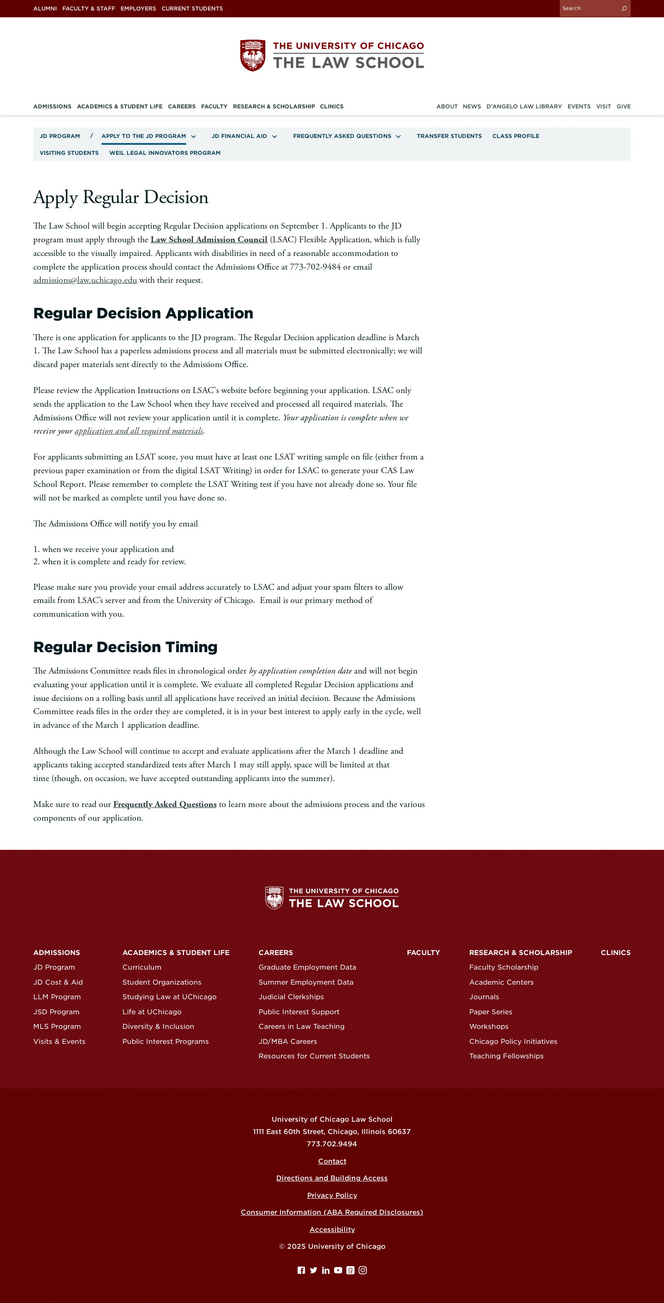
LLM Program (61, 997)
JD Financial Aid (239, 136)
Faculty (423, 953)
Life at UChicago (156, 1012)
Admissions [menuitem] (52, 106)
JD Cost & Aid (62, 982)
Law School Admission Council (209, 239)
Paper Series (495, 1012)
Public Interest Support (303, 1012)
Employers (138, 8)
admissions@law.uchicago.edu (85, 280)
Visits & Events (63, 1041)
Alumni (45, 8)
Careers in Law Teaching (306, 1026)
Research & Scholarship (520, 953)
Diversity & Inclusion (162, 1026)
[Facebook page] (302, 1271)
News (472, 106)
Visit (603, 106)
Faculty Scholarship (508, 967)
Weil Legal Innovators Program (165, 153)
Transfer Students (449, 136)
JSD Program (60, 1012)
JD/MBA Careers (292, 1041)
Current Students (192, 8)
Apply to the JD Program (143, 136)
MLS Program (61, 1026)
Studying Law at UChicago (173, 997)
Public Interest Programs (169, 1041)
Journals (488, 997)
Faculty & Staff (88, 8)
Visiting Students (69, 153)
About (447, 106)
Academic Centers (505, 982)
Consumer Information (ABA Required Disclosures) (332, 1212)
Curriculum (146, 967)
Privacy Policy (332, 1195)
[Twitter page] (314, 1271)
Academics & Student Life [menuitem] (119, 106)
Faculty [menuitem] (214, 106)
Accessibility (332, 1230)
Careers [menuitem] (182, 106)
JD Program (60, 136)
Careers (276, 953)
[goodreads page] (351, 1271)
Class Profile (515, 136)
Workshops (493, 1026)
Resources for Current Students (318, 1056)
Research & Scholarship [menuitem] (274, 106)
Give (624, 106)
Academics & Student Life (175, 953)
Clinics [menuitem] (332, 106)
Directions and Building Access (332, 1178)
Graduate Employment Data (312, 967)
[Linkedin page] (327, 1271)
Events (579, 106)
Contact (332, 1161)
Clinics (616, 953)
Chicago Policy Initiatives (517, 1041)
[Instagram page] (363, 1271)
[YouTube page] (339, 1271)
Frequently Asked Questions (342, 136)
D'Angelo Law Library (524, 106)
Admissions (56, 953)
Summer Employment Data (310, 982)
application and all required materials (139, 431)
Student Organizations (166, 982)
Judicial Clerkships (295, 997)
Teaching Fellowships (510, 1056)
